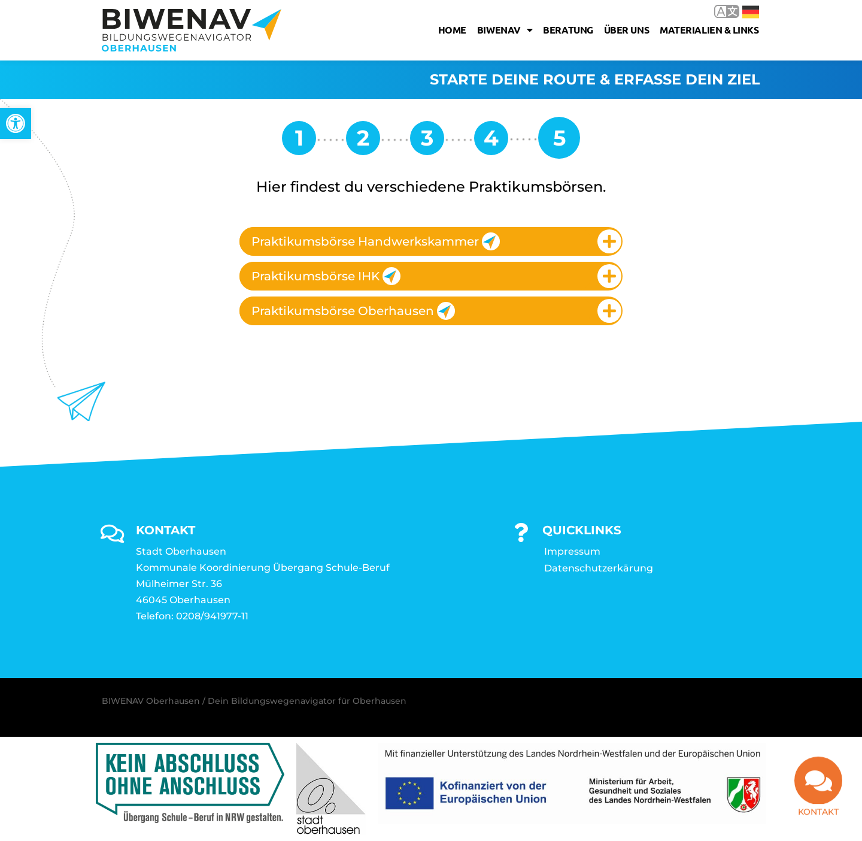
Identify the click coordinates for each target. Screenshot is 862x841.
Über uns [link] (626, 29)
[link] (15, 123)
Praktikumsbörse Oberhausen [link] (353, 311)
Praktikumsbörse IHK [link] (325, 276)
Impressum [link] (572, 551)
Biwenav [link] (504, 30)
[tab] (431, 241)
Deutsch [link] (750, 12)
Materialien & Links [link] (709, 29)
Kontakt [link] (818, 818)
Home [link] (452, 29)
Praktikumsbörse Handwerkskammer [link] (375, 241)
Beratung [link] (568, 29)
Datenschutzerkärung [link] (598, 568)
